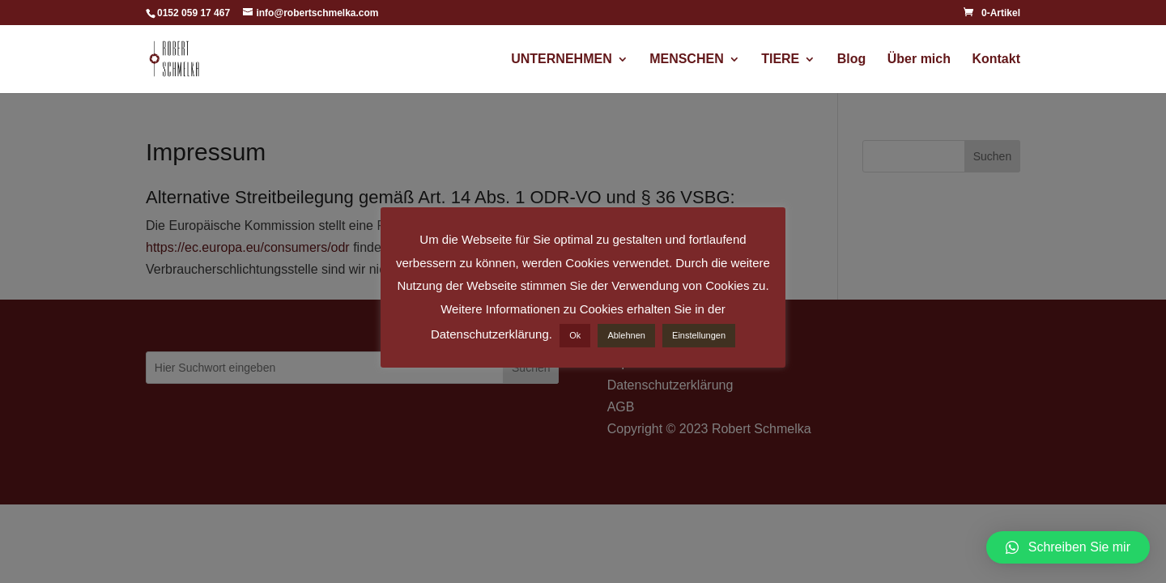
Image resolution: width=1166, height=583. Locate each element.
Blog (851, 59)
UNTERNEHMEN (561, 59)
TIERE (780, 59)
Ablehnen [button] (626, 335)
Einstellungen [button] (699, 335)
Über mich (919, 59)
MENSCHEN (686, 59)
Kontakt (996, 59)
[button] (1068, 547)
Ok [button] (575, 335)
